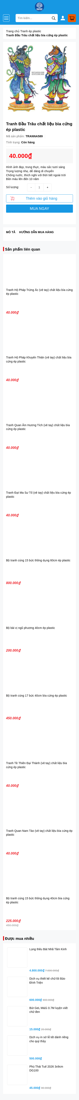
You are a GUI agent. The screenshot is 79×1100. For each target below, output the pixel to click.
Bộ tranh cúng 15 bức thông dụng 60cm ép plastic (38, 560)
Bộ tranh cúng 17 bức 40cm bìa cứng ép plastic (36, 695)
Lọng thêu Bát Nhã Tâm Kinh (48, 949)
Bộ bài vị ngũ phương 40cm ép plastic (30, 627)
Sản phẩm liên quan (22, 249)
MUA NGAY (39, 209)
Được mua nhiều (19, 939)
